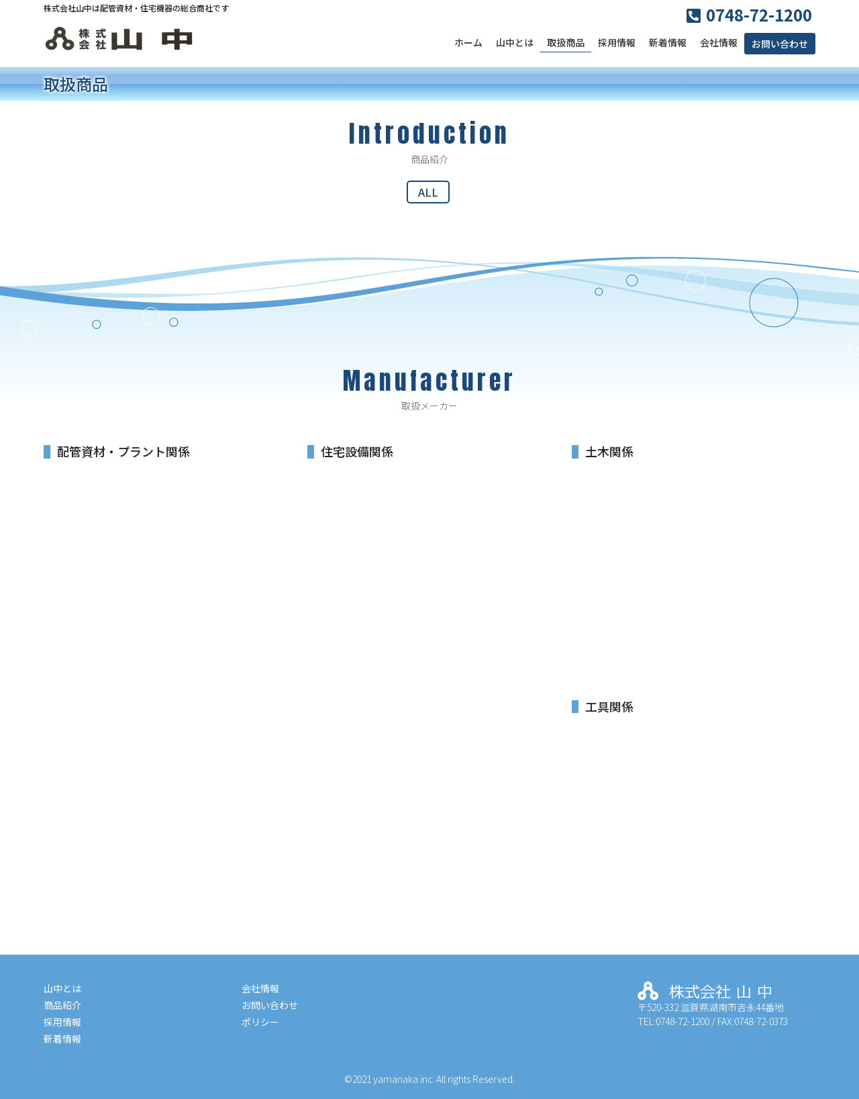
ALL (428, 192)
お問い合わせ (780, 43)
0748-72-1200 (759, 14)
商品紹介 (62, 1005)
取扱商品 (566, 42)
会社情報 (719, 42)
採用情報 (617, 42)
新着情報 (668, 42)
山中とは (515, 42)
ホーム (468, 42)
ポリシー (260, 1022)
